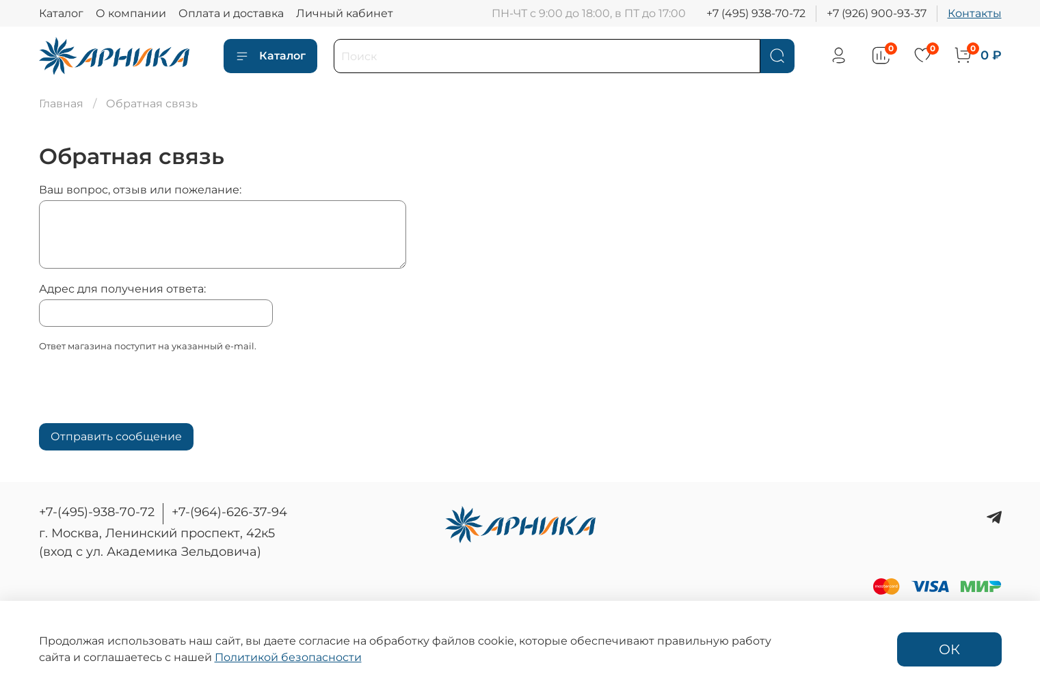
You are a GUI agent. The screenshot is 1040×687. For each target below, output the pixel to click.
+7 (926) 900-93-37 (876, 13)
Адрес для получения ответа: (122, 288)
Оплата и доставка (231, 13)
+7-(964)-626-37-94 (229, 512)
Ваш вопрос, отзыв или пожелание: (140, 189)
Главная (61, 103)
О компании (131, 13)
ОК (949, 649)
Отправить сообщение (116, 436)
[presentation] (143, 391)
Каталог (61, 13)
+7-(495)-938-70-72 (97, 512)
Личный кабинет (344, 13)
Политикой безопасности (288, 657)
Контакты (975, 13)
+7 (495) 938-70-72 (755, 13)
